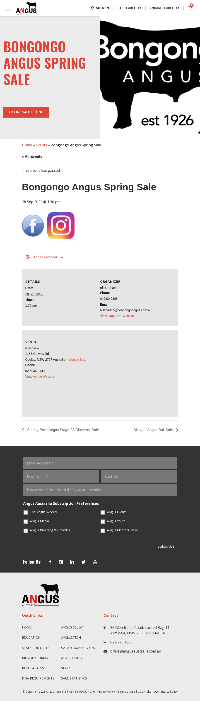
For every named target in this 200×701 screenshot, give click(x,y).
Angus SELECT (72, 627)
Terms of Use (126, 692)
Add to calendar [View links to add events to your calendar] (45, 257)
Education (31, 637)
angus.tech (71, 637)
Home (27, 145)
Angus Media (39, 521)
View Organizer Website (117, 316)
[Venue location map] (137, 372)
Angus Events (117, 512)
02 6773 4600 (121, 642)
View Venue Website (39, 376)
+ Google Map (76, 359)
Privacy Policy (106, 692)
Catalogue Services (78, 647)
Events (41, 145)
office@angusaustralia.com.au (135, 651)
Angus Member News (123, 530)
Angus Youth (116, 521)
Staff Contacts (35, 647)
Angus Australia (56, 692)
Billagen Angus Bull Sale (154, 430)
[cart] (190, 8)
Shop (65, 668)
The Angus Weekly (43, 512)
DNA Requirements (38, 678)
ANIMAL (164, 8)
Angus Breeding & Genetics (50, 530)
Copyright (144, 692)
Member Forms (35, 658)
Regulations (33, 668)
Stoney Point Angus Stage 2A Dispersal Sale (62, 430)
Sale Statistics (74, 678)
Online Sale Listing (26, 112)
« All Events (32, 156)
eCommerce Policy (166, 692)
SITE (129, 8)
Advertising (71, 658)
